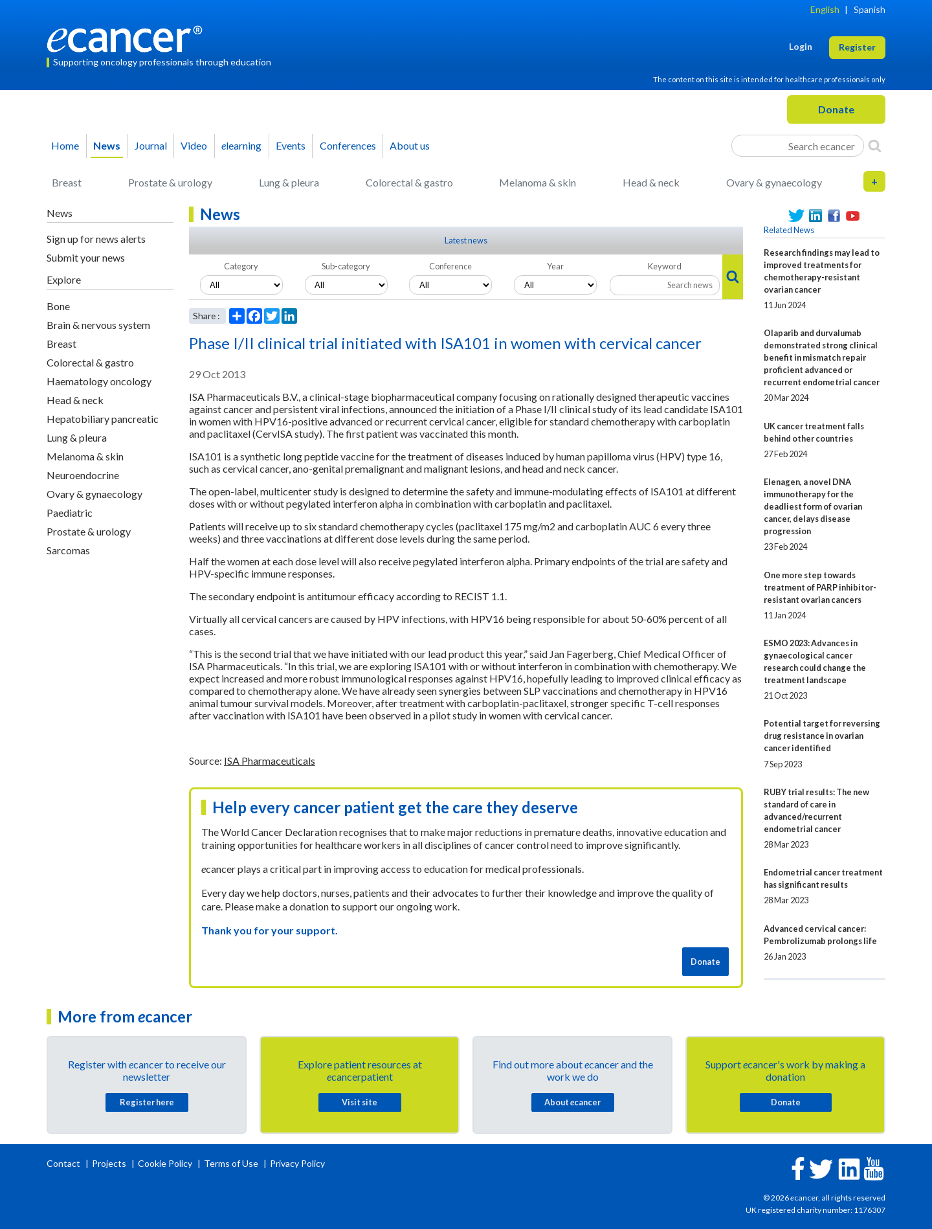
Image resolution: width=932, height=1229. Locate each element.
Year (555, 266)
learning (241, 145)
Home (65, 145)
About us (410, 145)
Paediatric (70, 512)
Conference (450, 266)
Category (241, 266)
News (106, 145)
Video (194, 145)
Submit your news (86, 257)
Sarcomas (68, 550)
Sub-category (346, 266)
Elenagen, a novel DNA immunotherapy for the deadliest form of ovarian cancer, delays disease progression (813, 506)
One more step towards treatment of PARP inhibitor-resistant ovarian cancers (820, 587)
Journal (151, 145)
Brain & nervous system (98, 325)
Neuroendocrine (83, 475)
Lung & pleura (289, 182)
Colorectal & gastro (409, 182)
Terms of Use (231, 1163)
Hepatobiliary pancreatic (103, 418)
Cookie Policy (165, 1163)
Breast (67, 182)
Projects (110, 1163)
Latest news (466, 240)
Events (290, 145)
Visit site (359, 1102)
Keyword (665, 266)
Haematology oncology (99, 381)
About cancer (572, 1102)
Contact (64, 1163)
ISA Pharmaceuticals (269, 760)
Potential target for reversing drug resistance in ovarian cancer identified (822, 735)
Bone (58, 306)
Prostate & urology (170, 182)
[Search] (874, 146)
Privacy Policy (297, 1163)
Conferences (348, 145)
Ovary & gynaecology (774, 182)
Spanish (869, 9)
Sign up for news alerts (96, 238)
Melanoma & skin (537, 182)
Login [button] (800, 46)
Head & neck (651, 182)
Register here (147, 1102)
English (824, 9)
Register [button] (857, 46)
